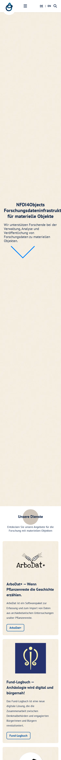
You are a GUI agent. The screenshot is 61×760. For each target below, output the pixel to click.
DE (41, 6)
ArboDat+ (15, 628)
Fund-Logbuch (18, 735)
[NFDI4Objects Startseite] (9, 8)
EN (49, 6)
